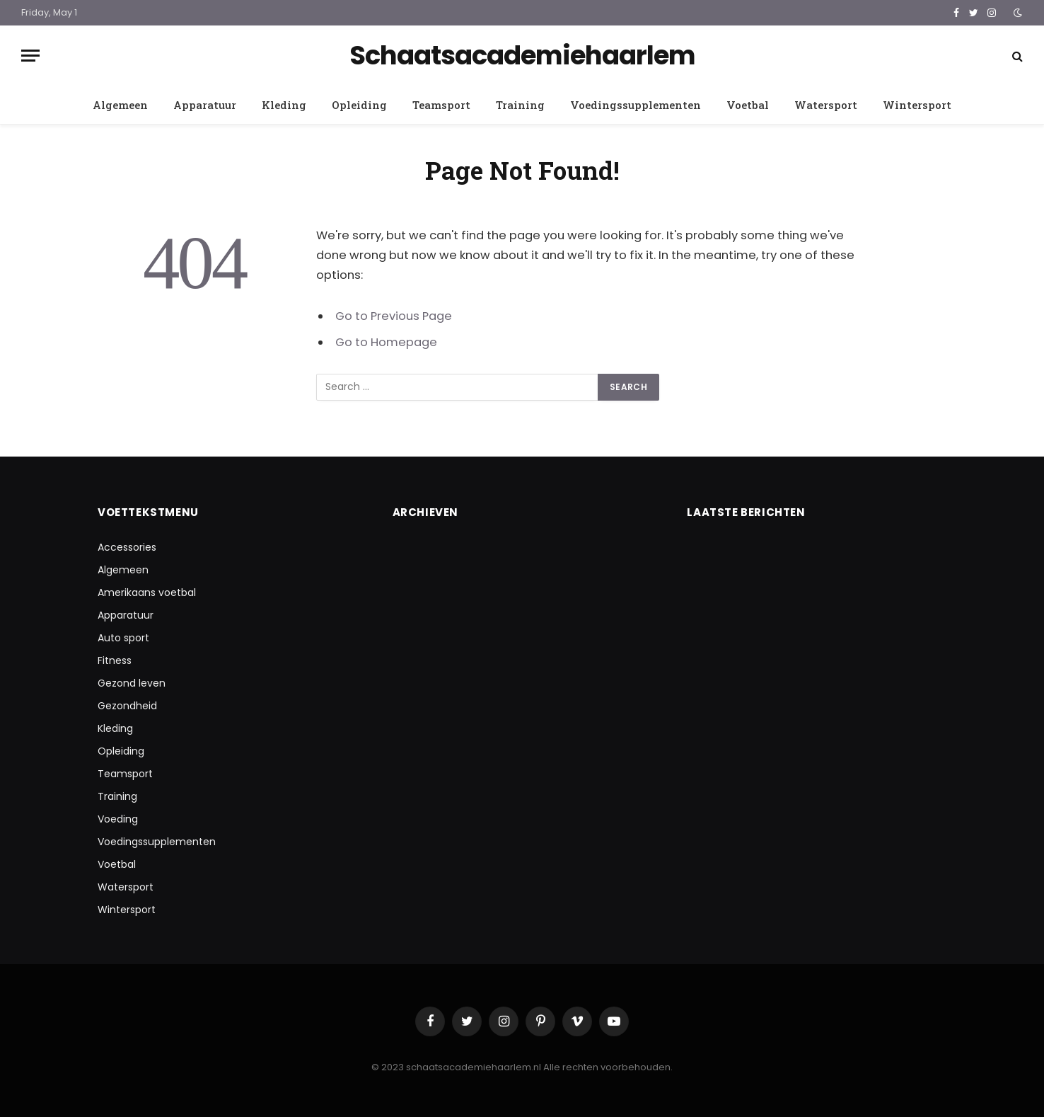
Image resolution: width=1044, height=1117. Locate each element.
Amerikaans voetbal (147, 592)
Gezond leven (132, 683)
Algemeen (120, 105)
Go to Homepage (386, 342)
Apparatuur (204, 105)
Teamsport (441, 105)
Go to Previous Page (393, 316)
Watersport (825, 105)
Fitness (115, 660)
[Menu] (30, 55)
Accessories (127, 547)
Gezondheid (127, 706)
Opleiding (359, 105)
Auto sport (123, 638)
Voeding (118, 819)
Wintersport (917, 105)
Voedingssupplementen (635, 105)
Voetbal (747, 105)
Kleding (284, 105)
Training (520, 105)
